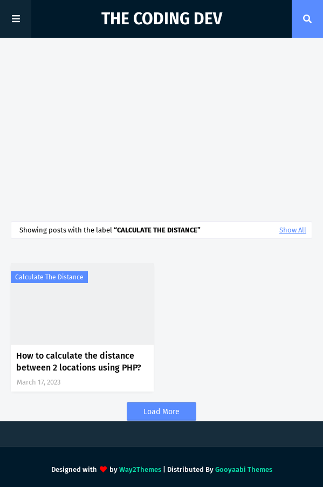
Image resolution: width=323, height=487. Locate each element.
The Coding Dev (161, 19)
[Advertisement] (161, 129)
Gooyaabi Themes (243, 469)
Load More (161, 411)
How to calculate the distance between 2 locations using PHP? (78, 362)
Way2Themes (140, 469)
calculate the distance (49, 277)
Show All (292, 230)
